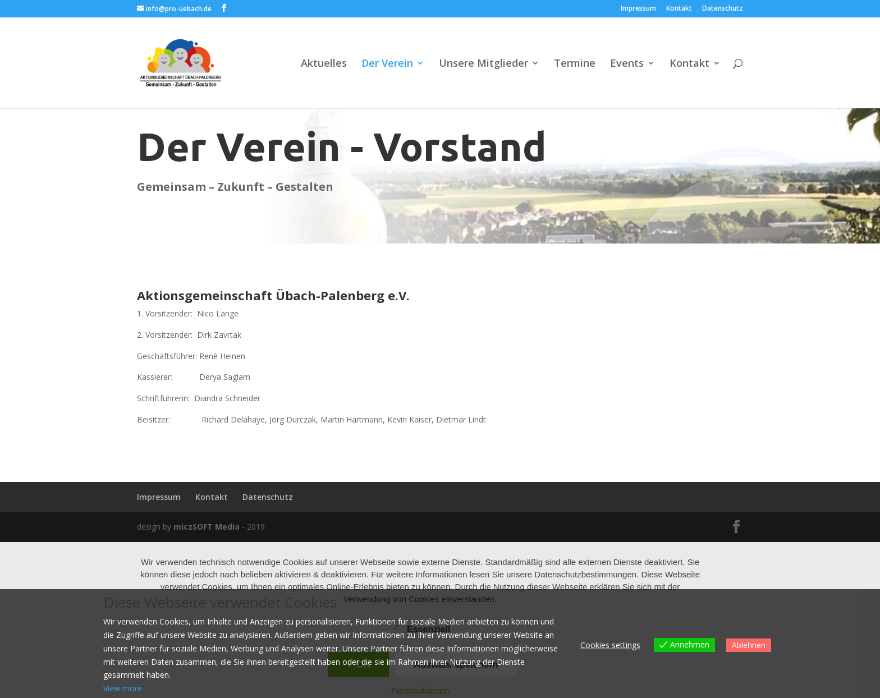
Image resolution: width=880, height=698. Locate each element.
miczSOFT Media (206, 526)
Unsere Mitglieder (483, 64)
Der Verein (387, 64)
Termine (574, 64)
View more (122, 688)
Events (627, 64)
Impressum (638, 9)
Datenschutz (722, 9)
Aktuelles (324, 64)
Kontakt (679, 9)
